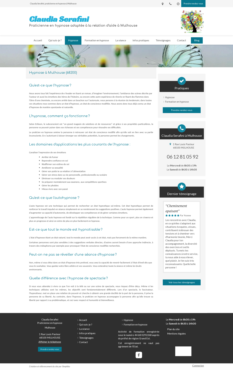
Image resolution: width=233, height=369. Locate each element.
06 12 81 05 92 (182, 157)
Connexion (198, 365)
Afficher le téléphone (50, 341)
